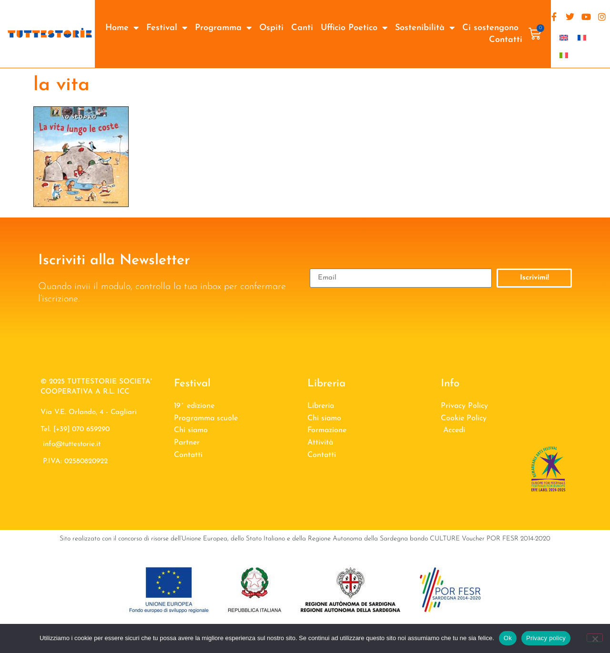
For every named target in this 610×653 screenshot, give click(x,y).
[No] (595, 637)
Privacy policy (546, 638)
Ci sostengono (490, 27)
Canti (302, 27)
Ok (508, 638)
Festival (166, 28)
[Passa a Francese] (582, 37)
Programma (223, 28)
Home (122, 28)
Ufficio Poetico (354, 28)
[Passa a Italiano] (564, 55)
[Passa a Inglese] (564, 37)
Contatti (505, 39)
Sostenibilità (425, 28)
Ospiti (271, 27)
